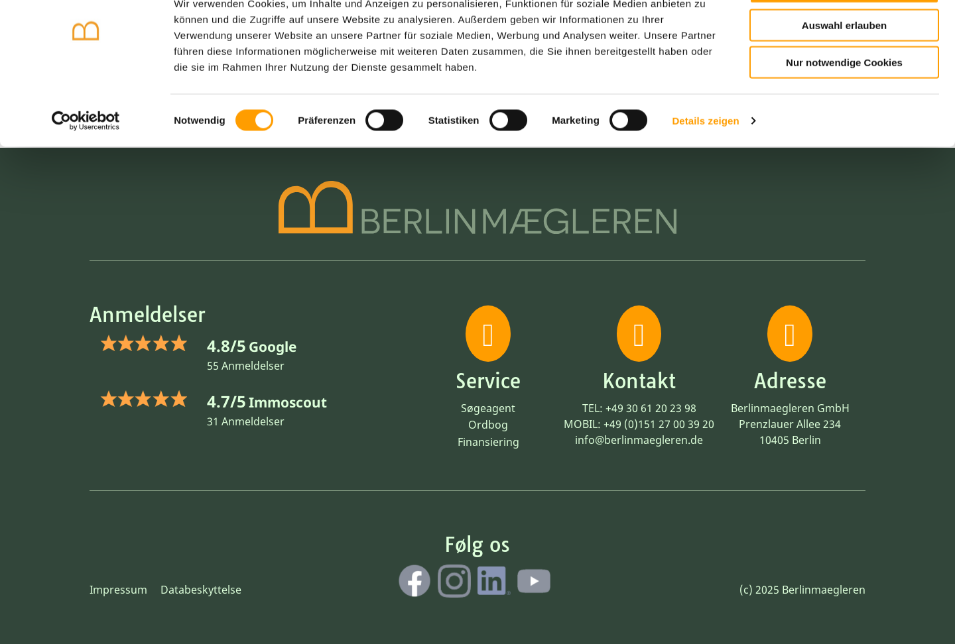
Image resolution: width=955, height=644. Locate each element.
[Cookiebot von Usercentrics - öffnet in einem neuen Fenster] (86, 166)
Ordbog (488, 424)
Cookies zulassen (844, 32)
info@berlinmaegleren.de (639, 440)
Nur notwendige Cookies (844, 107)
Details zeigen (705, 165)
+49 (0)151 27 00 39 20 (659, 424)
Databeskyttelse (200, 589)
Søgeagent (488, 408)
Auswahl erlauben (844, 70)
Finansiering (488, 442)
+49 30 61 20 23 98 (650, 408)
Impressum (118, 589)
